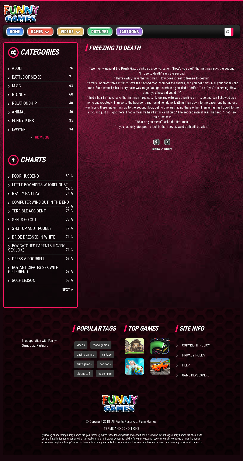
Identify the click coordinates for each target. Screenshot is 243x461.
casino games (85, 354)
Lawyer (18, 129)
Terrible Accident (29, 211)
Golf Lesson (23, 280)
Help (186, 365)
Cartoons (129, 32)
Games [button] (40, 31)
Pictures (99, 32)
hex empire (105, 373)
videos (81, 345)
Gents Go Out (24, 219)
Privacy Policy (194, 355)
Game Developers (195, 375)
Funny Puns (23, 120)
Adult (17, 68)
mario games (101, 345)
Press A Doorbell (28, 258)
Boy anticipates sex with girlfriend (33, 269)
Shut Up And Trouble (31, 228)
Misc (16, 85)
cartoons (105, 364)
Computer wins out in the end (40, 202)
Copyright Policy (196, 345)
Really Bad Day (25, 193)
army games (84, 364)
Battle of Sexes (27, 77)
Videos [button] (70, 31)
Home (15, 32)
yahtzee (107, 354)
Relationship (24, 103)
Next (67, 289)
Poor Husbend (25, 176)
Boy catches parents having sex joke (37, 248)
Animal (18, 112)
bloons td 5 (83, 373)
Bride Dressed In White (33, 237)
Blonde (19, 94)
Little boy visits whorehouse (40, 184)
